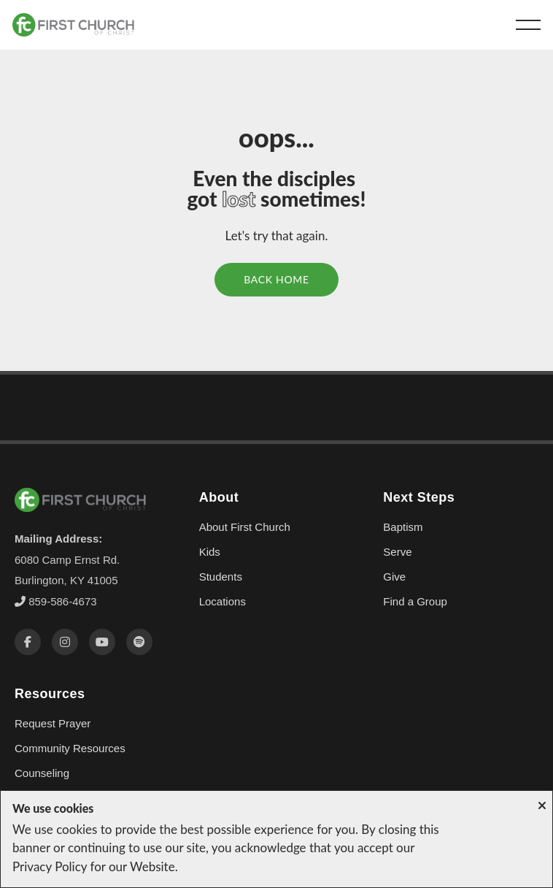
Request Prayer (52, 723)
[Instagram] (65, 642)
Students (220, 576)
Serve (397, 552)
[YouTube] (102, 642)
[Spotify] (139, 642)
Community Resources (70, 748)
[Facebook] (28, 642)
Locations (222, 601)
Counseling (42, 773)
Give (394, 576)
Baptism (402, 527)
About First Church (244, 527)
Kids (209, 552)
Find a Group (415, 601)
